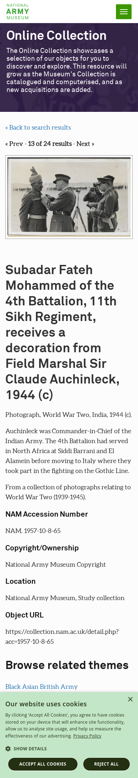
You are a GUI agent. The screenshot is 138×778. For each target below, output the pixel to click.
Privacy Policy (87, 736)
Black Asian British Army (41, 686)
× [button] (130, 699)
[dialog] (69, 735)
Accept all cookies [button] (42, 764)
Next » (85, 143)
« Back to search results (38, 127)
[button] (69, 749)
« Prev (14, 143)
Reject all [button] (106, 764)
